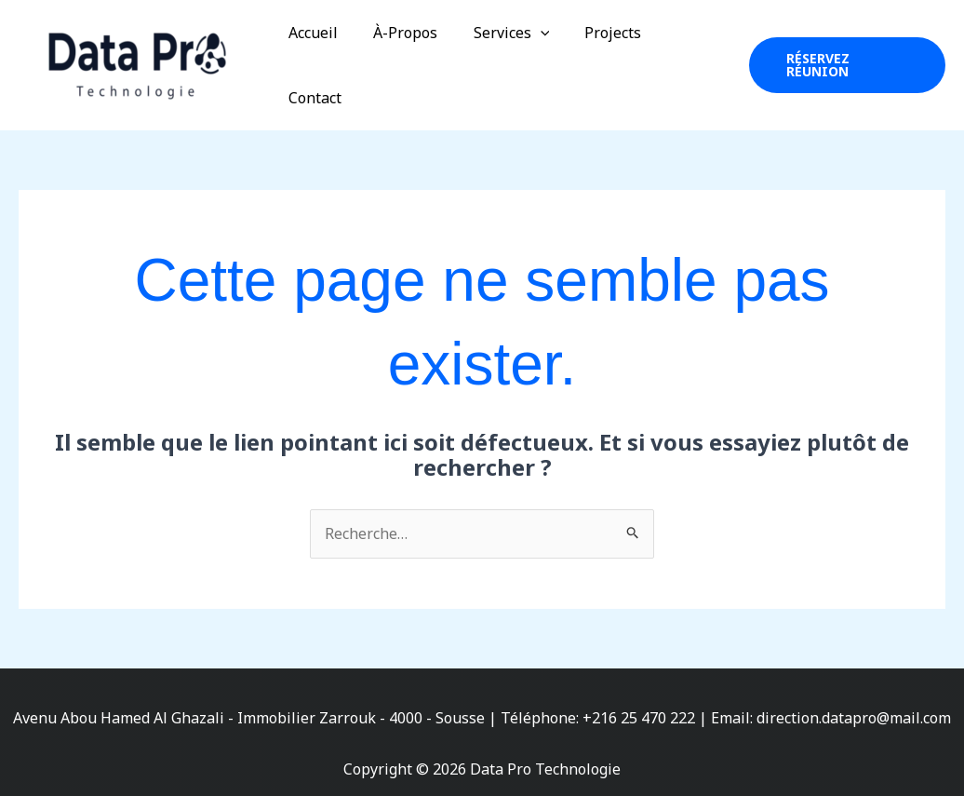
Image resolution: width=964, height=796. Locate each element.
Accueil (314, 54)
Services (500, 54)
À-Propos (400, 54)
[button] (843, 54)
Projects (597, 54)
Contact (681, 54)
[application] (529, 54)
